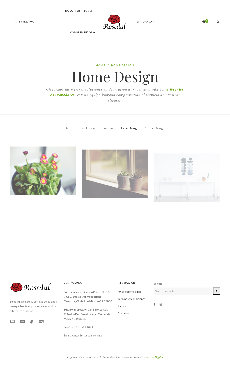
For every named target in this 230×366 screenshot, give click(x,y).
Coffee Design (85, 128)
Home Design (129, 128)
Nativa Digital (154, 357)
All (67, 128)
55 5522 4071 (24, 21)
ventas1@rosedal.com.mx (87, 335)
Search (158, 283)
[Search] (216, 291)
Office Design (155, 128)
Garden (107, 128)
